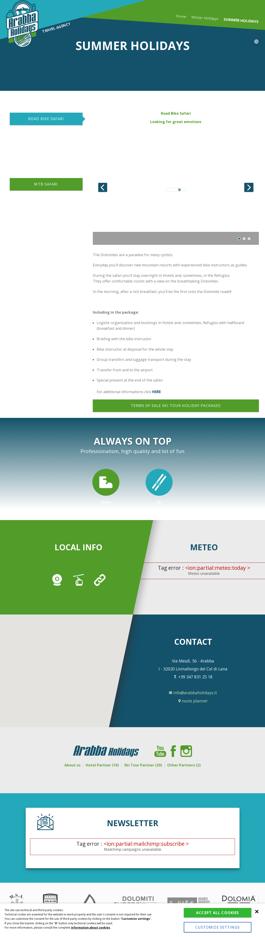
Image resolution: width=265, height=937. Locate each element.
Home (181, 16)
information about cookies (90, 928)
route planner (193, 701)
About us (66, 765)
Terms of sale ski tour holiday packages (176, 405)
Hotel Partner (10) (100, 765)
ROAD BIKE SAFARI (46, 118)
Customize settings (217, 927)
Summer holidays (240, 20)
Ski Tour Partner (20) (145, 765)
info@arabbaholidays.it (193, 693)
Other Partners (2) (190, 765)
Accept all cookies (217, 912)
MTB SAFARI (46, 184)
